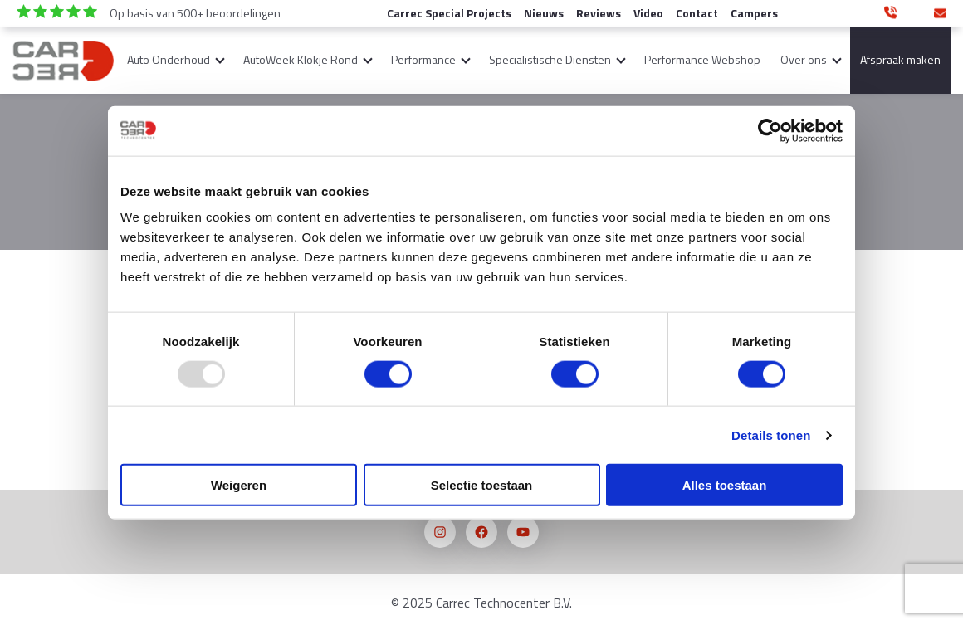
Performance (423, 59)
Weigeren (238, 485)
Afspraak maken (900, 59)
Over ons (803, 59)
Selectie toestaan (482, 485)
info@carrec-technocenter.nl (940, 11)
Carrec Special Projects (449, 13)
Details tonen (770, 434)
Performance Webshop (702, 59)
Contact (697, 13)
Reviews (598, 13)
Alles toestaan (724, 485)
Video (648, 13)
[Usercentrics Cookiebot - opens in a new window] (770, 130)
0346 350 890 (890, 11)
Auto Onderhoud (168, 59)
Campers (754, 13)
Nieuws (544, 13)
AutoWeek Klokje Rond (300, 59)
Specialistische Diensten (550, 59)
